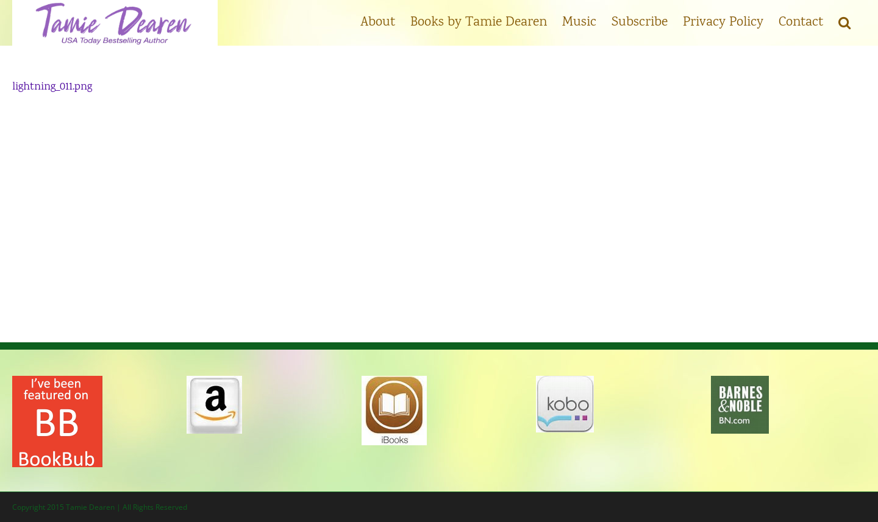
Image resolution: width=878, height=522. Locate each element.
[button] (844, 21)
